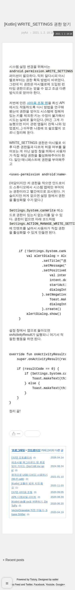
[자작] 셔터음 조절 (21, 492)
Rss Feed (15, 584)
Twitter (29, 584)
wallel (55, 579)
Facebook (39, 584)
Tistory (33, 579)
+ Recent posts (13, 560)
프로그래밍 (18, 450)
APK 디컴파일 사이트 (23, 496)
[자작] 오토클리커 (21, 457)
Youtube (50, 584)
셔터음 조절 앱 (37, 103)
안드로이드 (33, 450)
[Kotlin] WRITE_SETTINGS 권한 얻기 (37, 24)
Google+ (60, 584)
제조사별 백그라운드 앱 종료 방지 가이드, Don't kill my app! (28, 466)
